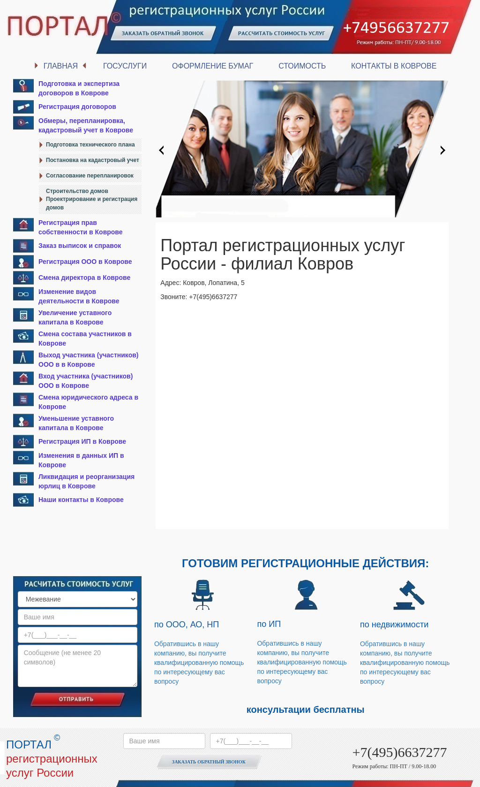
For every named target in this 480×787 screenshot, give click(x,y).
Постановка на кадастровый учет (92, 160)
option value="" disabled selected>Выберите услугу (77, 599)
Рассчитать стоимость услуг (281, 34)
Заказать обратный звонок (164, 34)
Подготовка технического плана (90, 144)
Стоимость (302, 66)
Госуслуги (125, 66)
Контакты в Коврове (393, 66)
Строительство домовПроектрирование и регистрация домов (91, 199)
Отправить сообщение (77, 699)
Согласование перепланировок (90, 175)
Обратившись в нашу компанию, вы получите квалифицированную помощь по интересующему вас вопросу (199, 662)
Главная (61, 66)
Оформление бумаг (212, 66)
